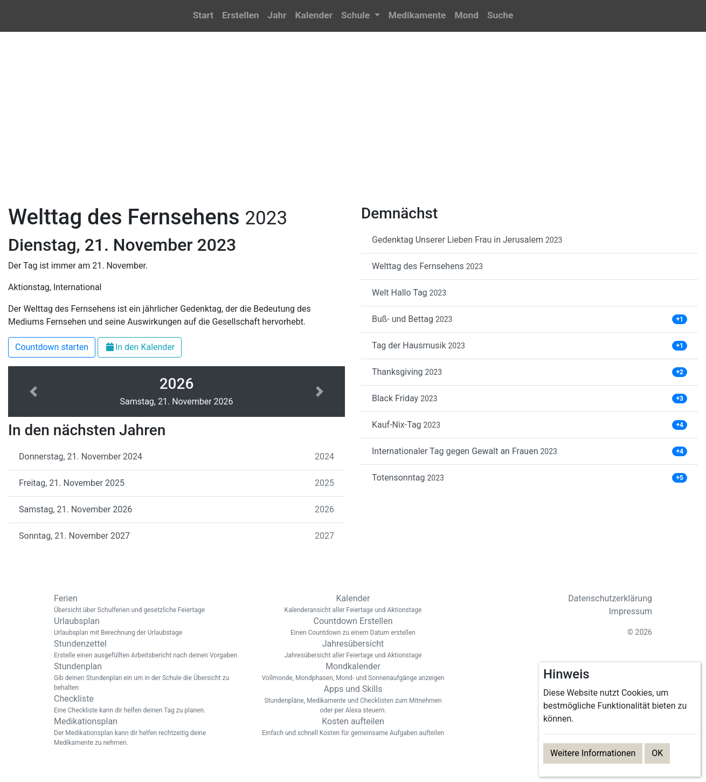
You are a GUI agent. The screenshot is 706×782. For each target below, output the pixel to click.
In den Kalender (140, 347)
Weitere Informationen (592, 753)
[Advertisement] (353, 124)
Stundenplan (148, 676)
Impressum (631, 611)
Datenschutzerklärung (610, 598)
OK (657, 753)
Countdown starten (51, 347)
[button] (360, 16)
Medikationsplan (148, 731)
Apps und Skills (353, 699)
